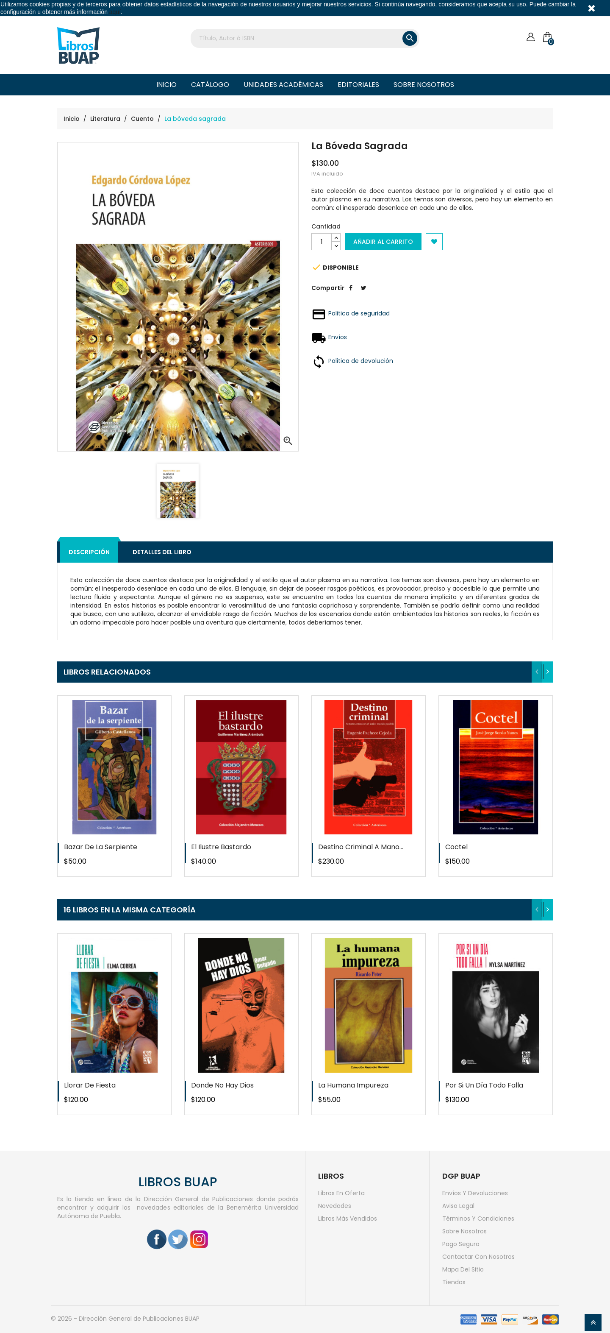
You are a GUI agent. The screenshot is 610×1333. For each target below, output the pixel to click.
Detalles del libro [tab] (162, 552)
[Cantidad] (321, 241)
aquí (115, 11)
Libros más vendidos (347, 1218)
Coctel (456, 847)
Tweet (363, 294)
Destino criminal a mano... (360, 847)
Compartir (350, 294)
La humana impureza (353, 1085)
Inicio (166, 84)
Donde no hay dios (222, 1085)
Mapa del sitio (463, 1269)
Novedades (334, 1206)
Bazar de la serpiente (100, 847)
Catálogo (210, 84)
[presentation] (537, 672)
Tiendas (454, 1282)
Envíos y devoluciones (475, 1193)
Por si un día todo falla (484, 1085)
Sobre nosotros (424, 84)
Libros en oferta (341, 1193)
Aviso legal (458, 1206)
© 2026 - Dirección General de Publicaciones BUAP (125, 1318)
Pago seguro (461, 1244)
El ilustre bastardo (221, 847)
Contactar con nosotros (478, 1256)
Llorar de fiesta (90, 1085)
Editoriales (358, 84)
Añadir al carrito (383, 241)
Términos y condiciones (478, 1218)
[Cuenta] (530, 37)
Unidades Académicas (283, 84)
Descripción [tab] (89, 552)
